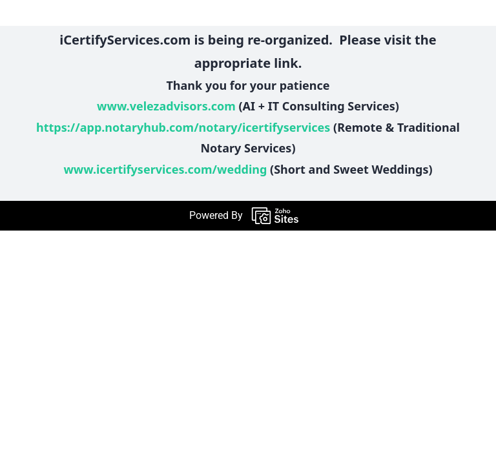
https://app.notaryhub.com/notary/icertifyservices (183, 127)
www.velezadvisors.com (166, 106)
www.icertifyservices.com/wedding (165, 169)
